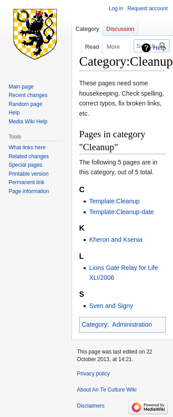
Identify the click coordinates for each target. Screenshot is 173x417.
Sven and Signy (111, 305)
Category (94, 324)
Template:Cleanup (114, 201)
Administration (132, 324)
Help (159, 47)
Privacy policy (93, 374)
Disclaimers (91, 406)
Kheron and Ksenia (115, 239)
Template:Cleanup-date (121, 211)
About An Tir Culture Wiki (106, 390)
